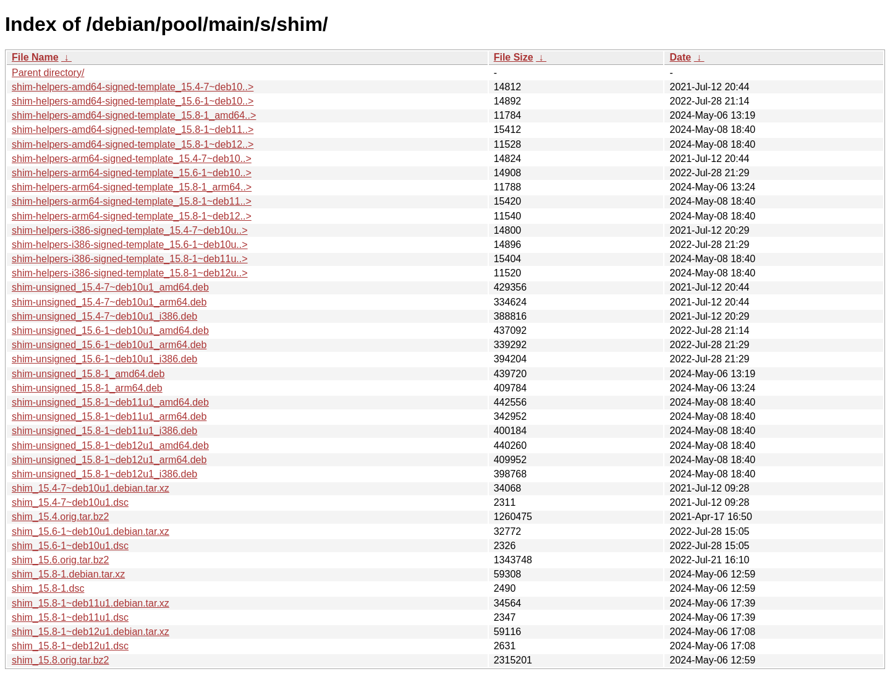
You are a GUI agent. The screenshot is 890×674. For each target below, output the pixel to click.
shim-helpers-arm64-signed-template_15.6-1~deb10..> (132, 173)
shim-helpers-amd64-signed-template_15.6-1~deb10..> (132, 101)
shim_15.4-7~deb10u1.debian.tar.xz (90, 488)
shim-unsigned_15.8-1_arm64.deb (87, 388)
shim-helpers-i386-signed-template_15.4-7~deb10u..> (130, 230)
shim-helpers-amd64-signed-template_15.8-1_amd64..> (134, 115)
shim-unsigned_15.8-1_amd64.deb (88, 374)
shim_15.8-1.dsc (48, 588)
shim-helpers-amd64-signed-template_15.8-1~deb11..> (132, 129)
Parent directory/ (48, 72)
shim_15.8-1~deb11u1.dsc (70, 617)
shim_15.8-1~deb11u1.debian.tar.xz (90, 603)
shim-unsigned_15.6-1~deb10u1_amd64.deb (110, 330)
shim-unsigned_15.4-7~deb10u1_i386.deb (104, 316)
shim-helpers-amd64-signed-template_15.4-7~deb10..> (132, 87)
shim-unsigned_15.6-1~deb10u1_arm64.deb (109, 344)
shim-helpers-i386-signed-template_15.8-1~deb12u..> (130, 273)
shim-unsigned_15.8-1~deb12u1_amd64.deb (110, 445)
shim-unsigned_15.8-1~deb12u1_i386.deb (104, 474)
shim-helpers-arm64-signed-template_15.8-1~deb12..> (132, 216)
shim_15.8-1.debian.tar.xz (68, 574)
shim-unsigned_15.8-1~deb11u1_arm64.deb (109, 416)
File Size (513, 57)
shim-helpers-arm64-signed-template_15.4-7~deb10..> (132, 158)
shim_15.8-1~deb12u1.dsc (70, 646)
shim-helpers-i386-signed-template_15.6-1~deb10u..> (130, 244)
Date (680, 57)
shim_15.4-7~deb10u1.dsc (70, 502)
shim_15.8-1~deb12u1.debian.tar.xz (90, 631)
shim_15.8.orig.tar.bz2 (60, 660)
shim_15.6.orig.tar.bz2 (60, 560)
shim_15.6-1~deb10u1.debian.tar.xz (90, 531)
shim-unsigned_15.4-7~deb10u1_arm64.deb (109, 302)
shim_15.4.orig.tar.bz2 (60, 516)
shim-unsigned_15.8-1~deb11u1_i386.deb (104, 430)
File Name (35, 57)
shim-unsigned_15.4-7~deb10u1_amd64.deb (110, 287)
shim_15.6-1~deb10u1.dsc (70, 545)
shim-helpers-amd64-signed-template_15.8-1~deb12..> (132, 144)
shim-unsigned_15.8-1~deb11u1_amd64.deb (110, 402)
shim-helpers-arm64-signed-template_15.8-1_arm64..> (132, 187)
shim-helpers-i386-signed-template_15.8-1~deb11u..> (130, 259)
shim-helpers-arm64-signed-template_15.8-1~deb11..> (132, 201)
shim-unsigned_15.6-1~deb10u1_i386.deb (104, 359)
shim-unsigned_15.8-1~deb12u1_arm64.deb (109, 459)
